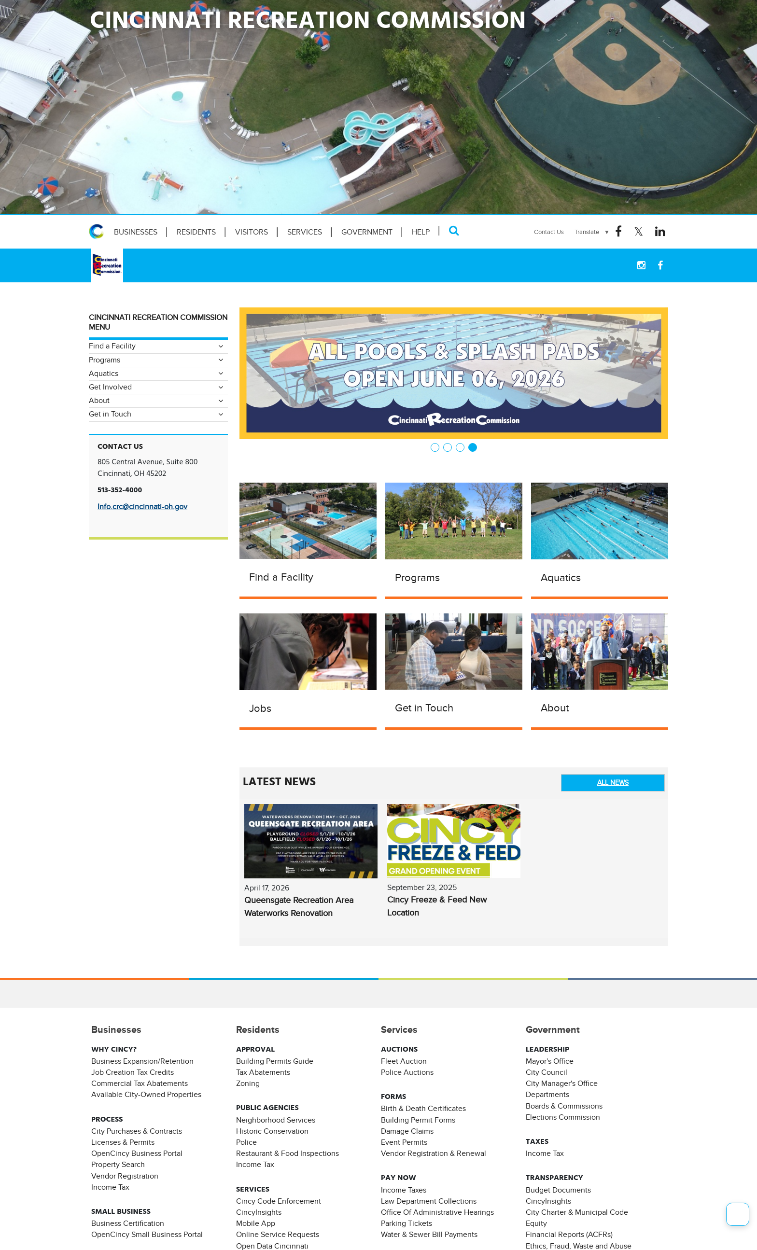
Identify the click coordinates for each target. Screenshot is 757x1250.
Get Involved (110, 387)
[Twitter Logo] (638, 231)
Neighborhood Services (275, 1120)
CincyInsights (258, 1212)
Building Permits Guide (274, 1061)
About (555, 708)
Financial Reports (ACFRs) (569, 1234)
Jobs (260, 708)
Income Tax (110, 1187)
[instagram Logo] (641, 265)
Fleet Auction (404, 1061)
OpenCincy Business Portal (136, 1153)
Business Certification (127, 1223)
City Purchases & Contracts (136, 1131)
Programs (417, 577)
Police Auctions (407, 1072)
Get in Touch (424, 708)
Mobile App (255, 1223)
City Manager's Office (562, 1083)
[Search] (454, 230)
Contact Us (549, 232)
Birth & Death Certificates (423, 1108)
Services (304, 232)
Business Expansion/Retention (142, 1061)
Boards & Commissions (564, 1106)
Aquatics (561, 577)
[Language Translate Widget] (592, 232)
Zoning (248, 1083)
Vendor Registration (124, 1176)
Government (367, 232)
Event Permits (404, 1142)
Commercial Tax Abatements (139, 1083)
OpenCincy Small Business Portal (147, 1234)
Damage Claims (407, 1131)
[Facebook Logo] (618, 231)
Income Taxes (403, 1190)
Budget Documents (558, 1190)
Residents (196, 232)
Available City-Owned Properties (146, 1094)
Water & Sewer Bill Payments (429, 1234)
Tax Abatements (263, 1072)
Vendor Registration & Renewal (433, 1153)
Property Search (118, 1164)
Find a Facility (281, 577)
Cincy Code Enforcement (278, 1201)
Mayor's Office (550, 1061)
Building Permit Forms (418, 1120)
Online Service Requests (277, 1234)
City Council (546, 1072)
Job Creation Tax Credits (132, 1072)
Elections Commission (563, 1117)
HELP (421, 232)
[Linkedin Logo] (660, 231)
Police (246, 1142)
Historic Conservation (272, 1131)
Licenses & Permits (122, 1142)
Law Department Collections (429, 1201)
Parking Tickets (406, 1223)
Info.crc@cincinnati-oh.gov (142, 506)
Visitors (251, 232)
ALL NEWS (613, 782)
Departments (547, 1094)
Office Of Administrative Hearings (437, 1212)
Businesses (135, 232)
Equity (536, 1223)
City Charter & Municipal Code (577, 1212)
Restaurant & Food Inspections (287, 1153)
